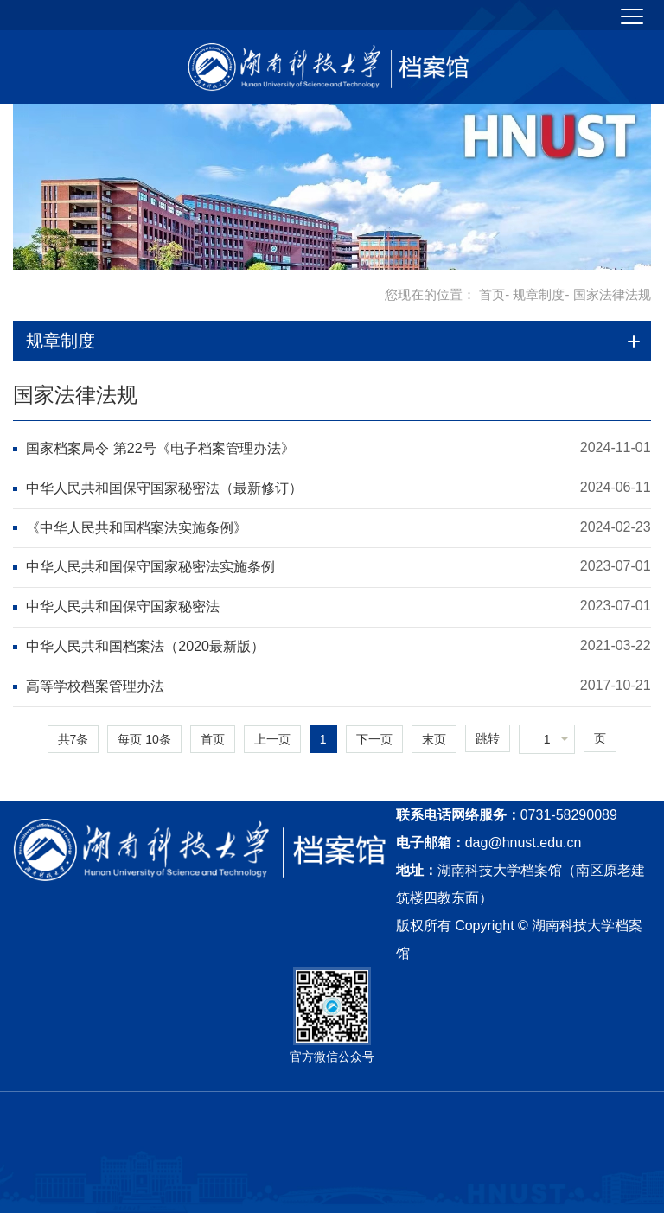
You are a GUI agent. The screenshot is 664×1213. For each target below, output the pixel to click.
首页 (492, 294)
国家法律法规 (75, 394)
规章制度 (539, 294)
